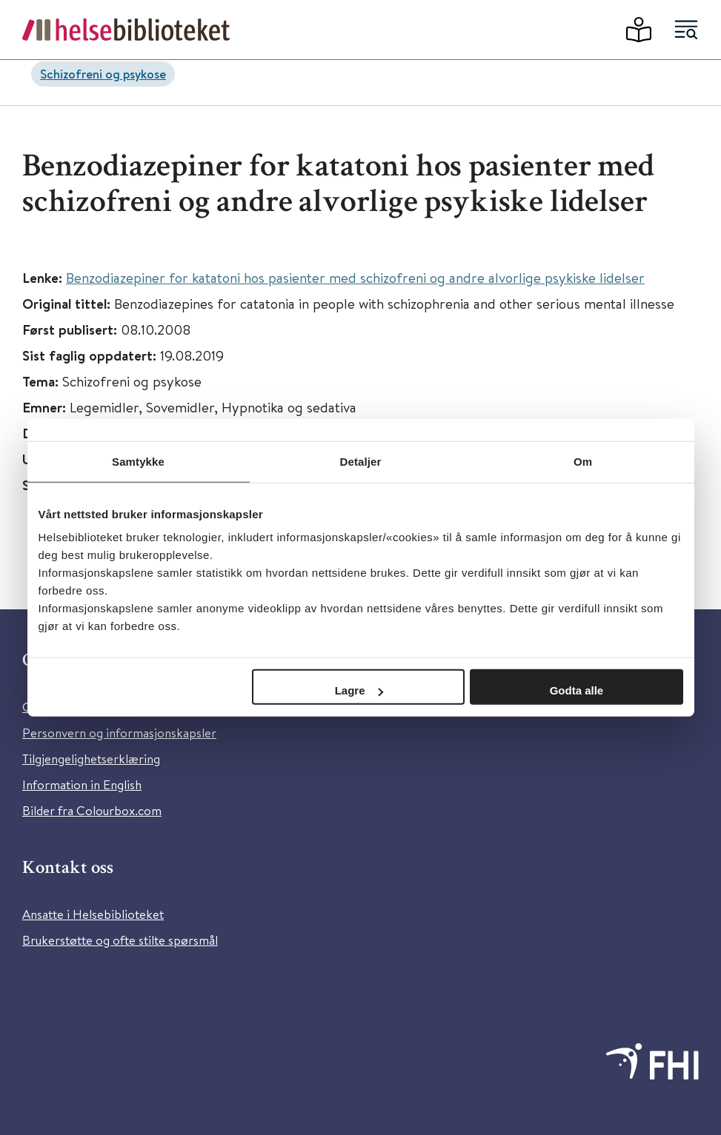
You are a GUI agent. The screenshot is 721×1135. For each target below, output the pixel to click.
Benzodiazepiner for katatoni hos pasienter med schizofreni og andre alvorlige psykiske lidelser (355, 277)
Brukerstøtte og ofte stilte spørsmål (120, 939)
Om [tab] (583, 461)
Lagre (359, 690)
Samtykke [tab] (138, 461)
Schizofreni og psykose (103, 73)
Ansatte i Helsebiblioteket (93, 914)
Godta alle (577, 690)
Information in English (82, 784)
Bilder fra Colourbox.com (92, 810)
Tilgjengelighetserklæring (91, 758)
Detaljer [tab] (361, 461)
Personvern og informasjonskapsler (119, 732)
